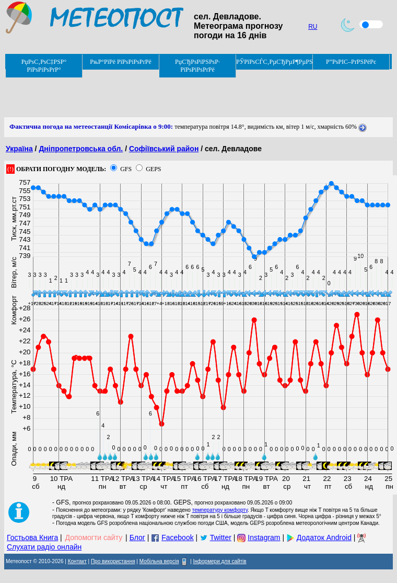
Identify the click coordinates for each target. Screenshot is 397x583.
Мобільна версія (159, 561)
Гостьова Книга (32, 537)
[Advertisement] (194, 93)
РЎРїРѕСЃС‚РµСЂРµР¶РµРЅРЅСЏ (274, 61)
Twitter (220, 537)
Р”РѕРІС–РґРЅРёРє (351, 61)
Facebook (177, 537)
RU (312, 26)
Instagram (264, 537)
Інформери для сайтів (220, 561)
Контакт (77, 561)
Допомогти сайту (94, 537)
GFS (126, 169)
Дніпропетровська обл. (81, 148)
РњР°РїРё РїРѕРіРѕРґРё (120, 61)
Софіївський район (163, 148)
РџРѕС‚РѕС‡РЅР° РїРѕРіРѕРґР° (44, 65)
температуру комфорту (220, 510)
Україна (19, 148)
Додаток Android (324, 537)
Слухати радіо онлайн (44, 547)
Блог (137, 537)
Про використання (113, 561)
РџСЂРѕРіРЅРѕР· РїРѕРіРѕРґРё (197, 65)
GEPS (153, 169)
